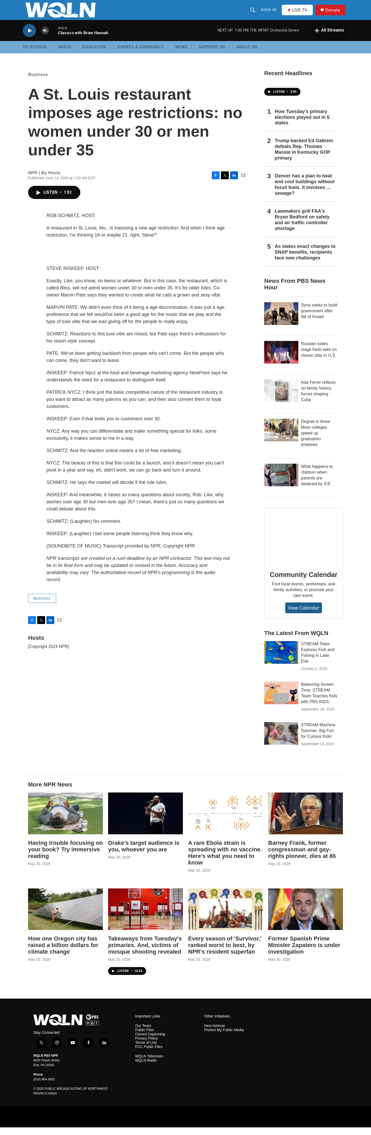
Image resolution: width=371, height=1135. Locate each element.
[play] (29, 38)
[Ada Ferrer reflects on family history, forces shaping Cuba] (281, 398)
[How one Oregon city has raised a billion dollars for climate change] (65, 917)
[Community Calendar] (303, 543)
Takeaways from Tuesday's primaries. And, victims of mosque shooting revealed (145, 953)
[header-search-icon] (253, 13)
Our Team (143, 1034)
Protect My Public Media (224, 1038)
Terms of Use (146, 1050)
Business (38, 82)
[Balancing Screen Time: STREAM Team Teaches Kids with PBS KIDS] (281, 700)
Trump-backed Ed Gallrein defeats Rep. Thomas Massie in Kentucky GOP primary (304, 157)
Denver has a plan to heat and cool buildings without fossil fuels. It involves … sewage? (305, 192)
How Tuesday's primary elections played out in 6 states (302, 124)
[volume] (45, 38)
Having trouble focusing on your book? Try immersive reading (65, 857)
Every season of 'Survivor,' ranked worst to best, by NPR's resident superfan (224, 953)
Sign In (269, 14)
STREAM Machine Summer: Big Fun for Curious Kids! (318, 738)
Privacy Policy (146, 1046)
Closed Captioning (150, 1042)
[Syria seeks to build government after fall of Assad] (281, 321)
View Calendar (303, 615)
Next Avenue (214, 1034)
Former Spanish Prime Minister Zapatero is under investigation (304, 953)
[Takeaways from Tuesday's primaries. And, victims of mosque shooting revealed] (145, 917)
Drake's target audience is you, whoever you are (143, 853)
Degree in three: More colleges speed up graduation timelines (316, 440)
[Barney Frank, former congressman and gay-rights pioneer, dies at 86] (305, 821)
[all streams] (329, 38)
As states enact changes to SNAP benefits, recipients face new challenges (305, 259)
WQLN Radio (146, 1068)
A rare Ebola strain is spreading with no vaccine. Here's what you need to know (225, 860)
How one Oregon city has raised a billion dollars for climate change (63, 953)
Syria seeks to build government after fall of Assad (319, 318)
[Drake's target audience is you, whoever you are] (145, 821)
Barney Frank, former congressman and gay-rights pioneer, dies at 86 (302, 857)
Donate (335, 14)
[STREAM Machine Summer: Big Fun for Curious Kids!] (281, 741)
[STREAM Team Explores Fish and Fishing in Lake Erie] (281, 660)
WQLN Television (149, 1064)
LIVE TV (298, 14)
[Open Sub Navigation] (51, 55)
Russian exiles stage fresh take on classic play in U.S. (319, 357)
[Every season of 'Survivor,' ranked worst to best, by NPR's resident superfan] (225, 917)
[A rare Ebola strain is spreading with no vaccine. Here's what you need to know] (225, 821)
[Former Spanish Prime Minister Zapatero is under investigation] (305, 917)
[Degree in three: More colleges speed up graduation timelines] (281, 437)
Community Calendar (303, 582)
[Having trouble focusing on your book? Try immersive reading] (65, 821)
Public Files (144, 1038)
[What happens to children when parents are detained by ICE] (281, 482)
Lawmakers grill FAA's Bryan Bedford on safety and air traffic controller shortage (302, 227)
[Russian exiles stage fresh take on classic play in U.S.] (281, 360)
